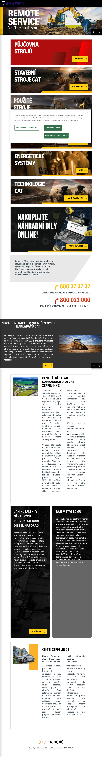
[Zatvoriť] (88, 112)
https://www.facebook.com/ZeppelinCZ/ (41, 742)
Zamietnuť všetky (53, 127)
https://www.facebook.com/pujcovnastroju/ (46, 742)
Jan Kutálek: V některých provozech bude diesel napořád (27, 519)
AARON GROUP (67, 748)
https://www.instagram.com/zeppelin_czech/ (51, 742)
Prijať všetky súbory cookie (56, 135)
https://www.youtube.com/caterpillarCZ (56, 742)
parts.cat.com (73, 434)
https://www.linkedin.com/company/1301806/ (61, 742)
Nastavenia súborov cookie (27, 127)
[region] (51, 126)
